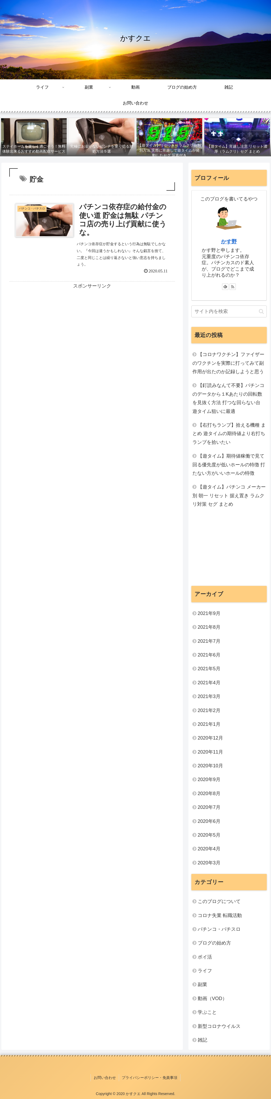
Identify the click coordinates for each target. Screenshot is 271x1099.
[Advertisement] (92, 328)
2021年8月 (209, 627)
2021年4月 (209, 682)
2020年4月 (209, 848)
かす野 (229, 241)
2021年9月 (209, 613)
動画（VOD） (212, 998)
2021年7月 (209, 641)
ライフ (205, 970)
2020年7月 (209, 807)
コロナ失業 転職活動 (220, 915)
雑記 (202, 1040)
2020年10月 (210, 765)
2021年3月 (209, 696)
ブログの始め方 (214, 943)
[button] (261, 311)
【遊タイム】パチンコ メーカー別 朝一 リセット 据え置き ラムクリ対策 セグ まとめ (229, 495)
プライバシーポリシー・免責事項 (149, 1077)
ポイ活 (207, 957)
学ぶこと (207, 1012)
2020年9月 (209, 779)
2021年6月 (209, 655)
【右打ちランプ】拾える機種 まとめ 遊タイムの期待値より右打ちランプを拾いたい (229, 433)
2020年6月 (209, 821)
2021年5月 (209, 668)
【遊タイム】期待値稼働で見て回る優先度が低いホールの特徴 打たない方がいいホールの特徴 (228, 464)
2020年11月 (210, 752)
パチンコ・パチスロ (219, 929)
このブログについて (219, 901)
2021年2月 (209, 710)
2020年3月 (209, 862)
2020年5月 (209, 835)
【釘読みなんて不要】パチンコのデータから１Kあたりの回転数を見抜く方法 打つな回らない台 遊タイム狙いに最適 (228, 398)
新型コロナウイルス (219, 1026)
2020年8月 (209, 793)
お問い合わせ (105, 1077)
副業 (202, 984)
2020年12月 (210, 738)
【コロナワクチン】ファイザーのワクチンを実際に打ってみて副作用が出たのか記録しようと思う (228, 363)
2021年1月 (209, 724)
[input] (229, 311)
